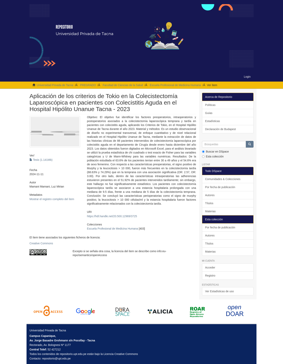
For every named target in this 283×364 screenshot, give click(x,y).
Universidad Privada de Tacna (55, 85)
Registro (210, 275)
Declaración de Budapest (220, 129)
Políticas (210, 105)
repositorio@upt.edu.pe (56, 358)
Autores (210, 195)
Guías (208, 113)
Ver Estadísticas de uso (219, 291)
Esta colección (213, 156)
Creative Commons (41, 243)
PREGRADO (88, 85)
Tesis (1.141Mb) (40, 159)
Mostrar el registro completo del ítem (51, 199)
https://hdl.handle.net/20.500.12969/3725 (112, 216)
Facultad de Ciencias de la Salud (123, 85)
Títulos (209, 203)
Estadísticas (212, 121)
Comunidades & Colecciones (223, 179)
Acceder (210, 267)
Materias (210, 211)
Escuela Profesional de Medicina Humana (175, 85)
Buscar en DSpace (215, 151)
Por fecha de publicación (220, 187)
